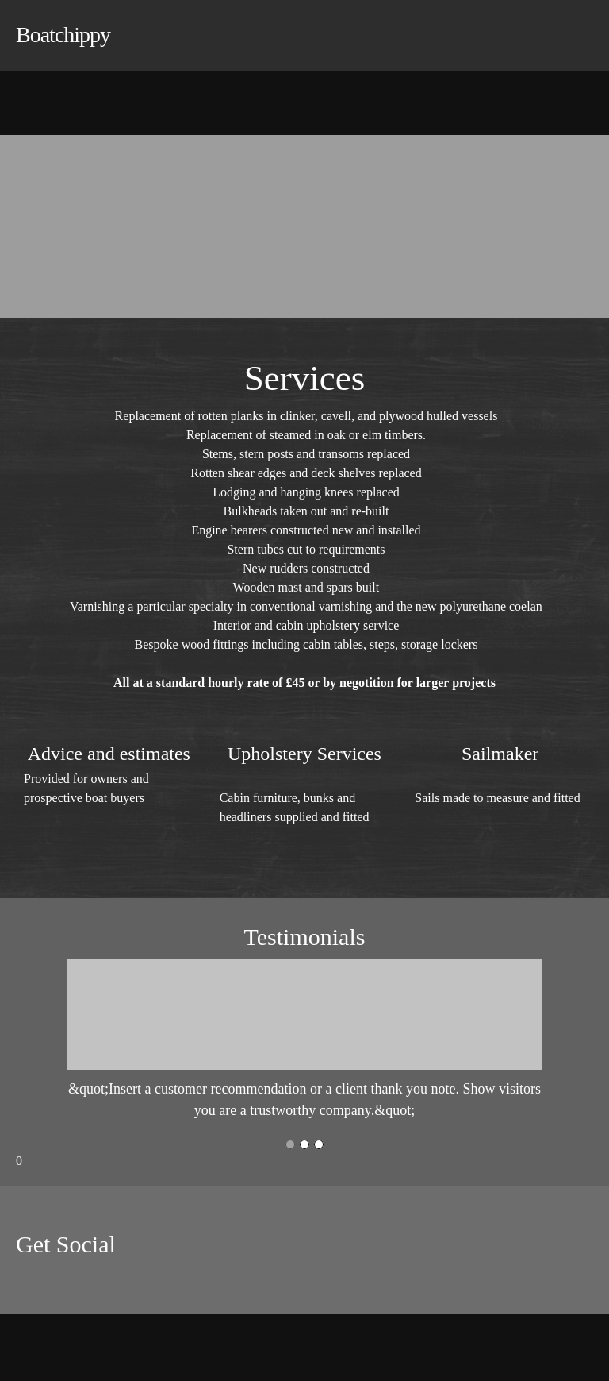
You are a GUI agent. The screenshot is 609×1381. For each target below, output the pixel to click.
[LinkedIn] (75, 1282)
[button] (304, 1040)
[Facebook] (28, 1282)
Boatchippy (63, 34)
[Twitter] (51, 1282)
